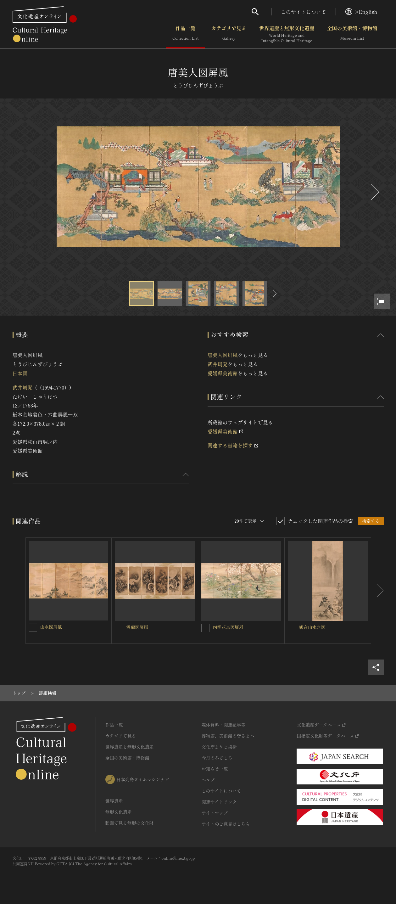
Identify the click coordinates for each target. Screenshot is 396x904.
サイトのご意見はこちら (226, 824)
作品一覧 (185, 34)
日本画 (20, 373)
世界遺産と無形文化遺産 (286, 34)
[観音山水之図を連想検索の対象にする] (292, 628)
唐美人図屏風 (223, 355)
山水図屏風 (51, 627)
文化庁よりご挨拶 (219, 747)
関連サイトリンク (219, 802)
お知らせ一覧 (215, 769)
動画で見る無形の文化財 (129, 823)
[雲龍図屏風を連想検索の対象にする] (119, 628)
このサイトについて (303, 11)
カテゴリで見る (228, 34)
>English (361, 11)
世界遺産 (114, 801)
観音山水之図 (312, 627)
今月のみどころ (217, 758)
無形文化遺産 (118, 812)
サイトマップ (215, 813)
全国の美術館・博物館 (352, 34)
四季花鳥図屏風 (228, 627)
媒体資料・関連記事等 (224, 725)
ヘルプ (208, 780)
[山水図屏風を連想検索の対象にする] (33, 628)
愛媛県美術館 (223, 373)
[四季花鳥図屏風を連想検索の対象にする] (205, 628)
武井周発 (23, 387)
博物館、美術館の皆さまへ (228, 736)
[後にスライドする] (374, 192)
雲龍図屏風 (137, 627)
